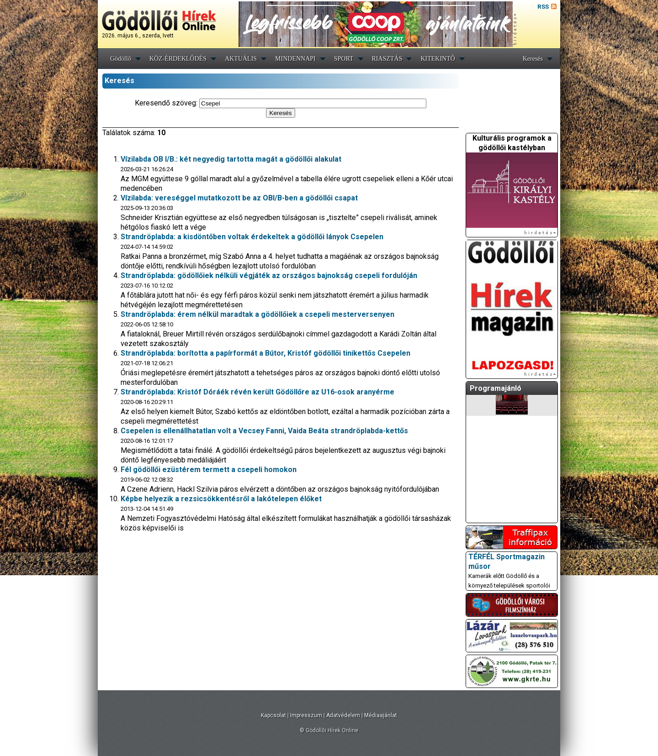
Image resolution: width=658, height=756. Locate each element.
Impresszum (306, 715)
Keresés (533, 58)
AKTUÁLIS (241, 58)
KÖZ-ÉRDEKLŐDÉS (178, 58)
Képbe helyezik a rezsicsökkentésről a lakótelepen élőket (221, 498)
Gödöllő (120, 58)
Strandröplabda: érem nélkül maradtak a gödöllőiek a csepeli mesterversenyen (257, 314)
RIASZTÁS (387, 58)
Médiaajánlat (380, 715)
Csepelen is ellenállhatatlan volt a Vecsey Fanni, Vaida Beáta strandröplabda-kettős (264, 430)
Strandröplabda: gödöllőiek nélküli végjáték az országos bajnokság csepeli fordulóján (269, 275)
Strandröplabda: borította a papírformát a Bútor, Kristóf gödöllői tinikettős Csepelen (265, 353)
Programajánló (495, 388)
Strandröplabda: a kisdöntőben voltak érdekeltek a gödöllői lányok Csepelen (252, 236)
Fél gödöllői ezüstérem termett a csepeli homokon (209, 469)
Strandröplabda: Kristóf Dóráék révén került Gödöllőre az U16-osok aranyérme (257, 392)
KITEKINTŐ (437, 58)
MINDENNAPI (295, 58)
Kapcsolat (273, 715)
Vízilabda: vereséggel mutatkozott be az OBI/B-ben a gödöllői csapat (239, 198)
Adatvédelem (343, 715)
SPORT (344, 58)
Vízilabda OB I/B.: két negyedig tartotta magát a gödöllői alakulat (231, 159)
